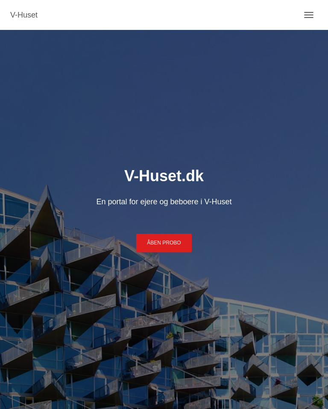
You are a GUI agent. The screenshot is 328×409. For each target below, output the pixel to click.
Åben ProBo (164, 243)
